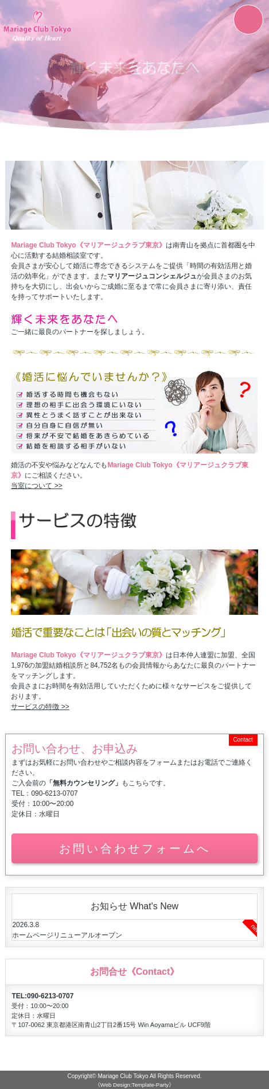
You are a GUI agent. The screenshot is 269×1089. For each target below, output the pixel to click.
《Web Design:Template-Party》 (134, 1085)
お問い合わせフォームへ (134, 848)
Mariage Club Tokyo (123, 1076)
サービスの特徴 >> (40, 707)
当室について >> (36, 486)
